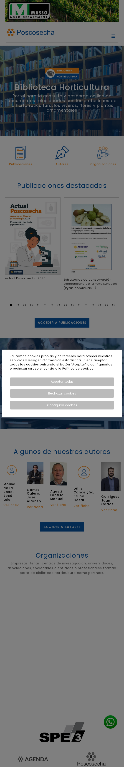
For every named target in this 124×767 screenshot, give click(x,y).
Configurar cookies (62, 405)
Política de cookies (78, 368)
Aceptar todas (62, 381)
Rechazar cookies (62, 393)
